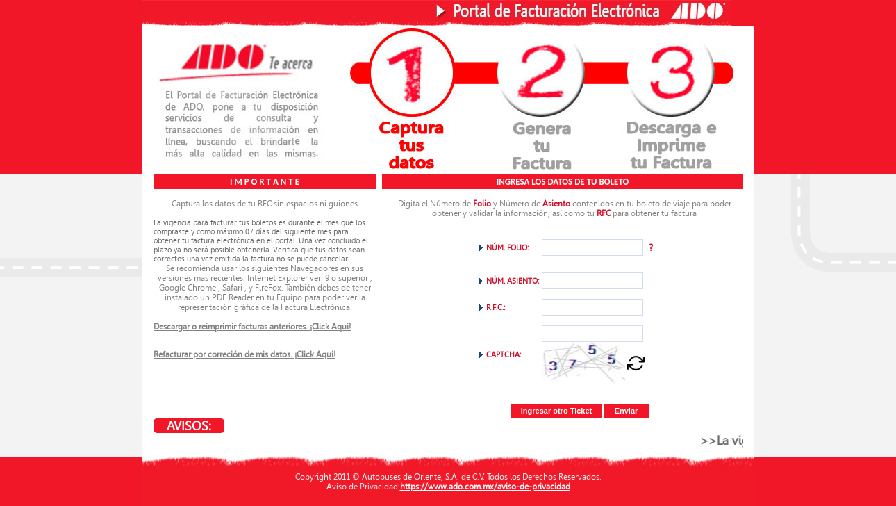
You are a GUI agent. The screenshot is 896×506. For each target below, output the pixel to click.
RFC (604, 213)
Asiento (556, 204)
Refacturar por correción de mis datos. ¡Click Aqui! (244, 354)
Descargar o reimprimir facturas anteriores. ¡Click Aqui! (252, 327)
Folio (482, 204)
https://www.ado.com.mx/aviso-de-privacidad (485, 486)
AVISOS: (189, 425)
